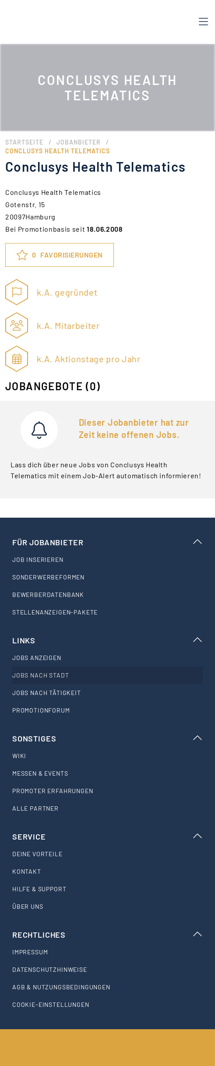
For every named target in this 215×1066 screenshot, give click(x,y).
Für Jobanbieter (107, 542)
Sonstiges (107, 738)
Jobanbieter (78, 142)
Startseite (24, 142)
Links (107, 640)
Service (107, 836)
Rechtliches (107, 934)
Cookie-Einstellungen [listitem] (50, 1004)
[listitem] (107, 559)
